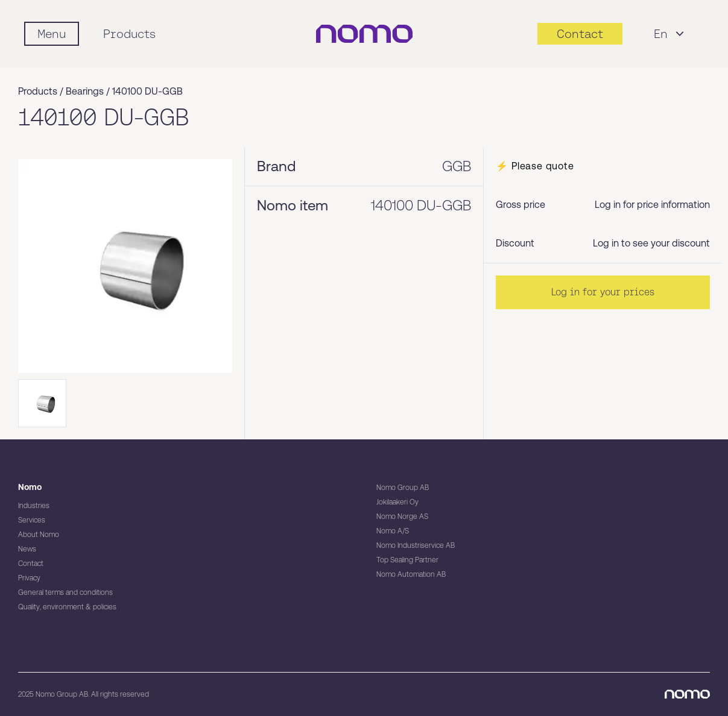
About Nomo (38, 534)
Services (31, 520)
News (27, 549)
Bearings (85, 91)
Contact (30, 563)
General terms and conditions (65, 592)
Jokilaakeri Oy (397, 502)
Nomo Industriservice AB (415, 545)
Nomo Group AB (402, 487)
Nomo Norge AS (402, 516)
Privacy (29, 578)
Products (129, 34)
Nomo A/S (392, 531)
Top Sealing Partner (407, 560)
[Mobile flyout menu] (51, 34)
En (670, 34)
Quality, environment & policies (67, 607)
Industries (33, 505)
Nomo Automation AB (411, 574)
